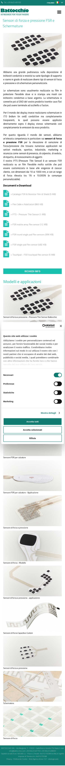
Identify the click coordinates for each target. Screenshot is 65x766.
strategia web (53, 759)
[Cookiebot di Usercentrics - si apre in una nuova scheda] (42, 326)
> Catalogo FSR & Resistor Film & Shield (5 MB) (33, 194)
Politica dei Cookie (20, 759)
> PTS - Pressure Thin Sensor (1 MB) (28, 214)
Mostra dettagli (48, 413)
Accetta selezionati (32, 430)
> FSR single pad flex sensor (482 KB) (28, 244)
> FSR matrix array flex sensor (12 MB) (29, 224)
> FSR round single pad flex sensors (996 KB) (32, 234)
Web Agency (33, 759)
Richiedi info (32, 271)
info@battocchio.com (17, 751)
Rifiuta (32, 438)
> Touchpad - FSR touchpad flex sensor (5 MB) (33, 254)
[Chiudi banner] (61, 326)
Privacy (9, 759)
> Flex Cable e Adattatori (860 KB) (27, 204)
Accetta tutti (32, 421)
